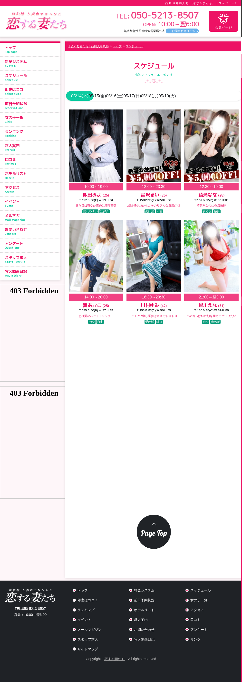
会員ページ (223, 20)
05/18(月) (197, 95)
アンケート (31, 245)
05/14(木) (80, 95)
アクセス (31, 189)
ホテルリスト (31, 175)
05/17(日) (168, 95)
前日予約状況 (31, 105)
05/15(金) (110, 95)
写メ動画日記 (31, 273)
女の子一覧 (31, 119)
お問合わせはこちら (185, 31)
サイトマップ (87, 649)
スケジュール (31, 77)
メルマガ (31, 217)
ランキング (31, 133)
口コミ (31, 161)
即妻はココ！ (31, 91)
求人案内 (31, 147)
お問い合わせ (31, 231)
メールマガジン (89, 630)
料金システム (31, 63)
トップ (31, 49)
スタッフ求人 (31, 259)
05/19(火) (227, 95)
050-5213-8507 (30, 609)
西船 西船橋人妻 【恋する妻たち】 (190, 3)
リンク (195, 639)
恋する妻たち (114, 659)
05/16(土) (139, 95)
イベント (31, 203)
